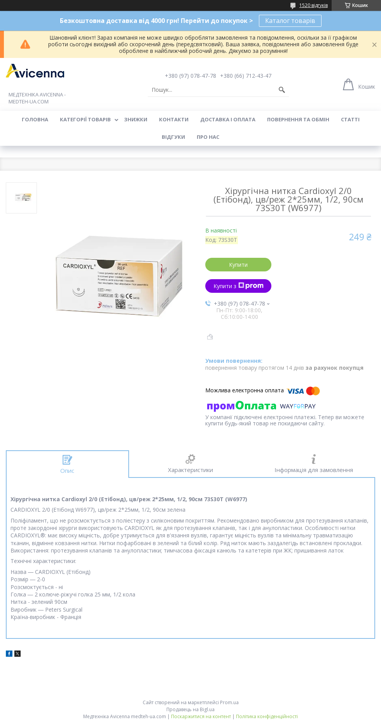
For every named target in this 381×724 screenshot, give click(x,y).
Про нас (208, 136)
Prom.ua (229, 702)
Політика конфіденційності (267, 716)
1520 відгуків (313, 5)
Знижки (135, 119)
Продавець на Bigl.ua (190, 709)
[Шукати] (281, 89)
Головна (35, 119)
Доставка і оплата (227, 119)
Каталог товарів (290, 20)
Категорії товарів (85, 119)
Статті (350, 119)
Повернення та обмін (298, 119)
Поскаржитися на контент (201, 716)
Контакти (174, 119)
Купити (238, 264)
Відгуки (173, 136)
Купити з (238, 286)
